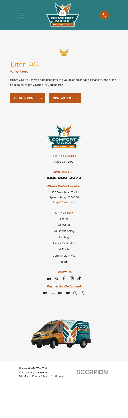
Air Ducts (64, 249)
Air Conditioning (64, 231)
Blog (64, 262)
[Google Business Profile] (49, 278)
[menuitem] (23, 376)
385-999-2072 (64, 177)
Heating (64, 237)
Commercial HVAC (64, 255)
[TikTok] (79, 278)
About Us (64, 225)
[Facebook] (64, 278)
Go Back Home (28, 98)
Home (64, 218)
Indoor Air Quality (64, 243)
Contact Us (65, 98)
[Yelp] (56, 278)
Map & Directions (64, 202)
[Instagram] (72, 278)
